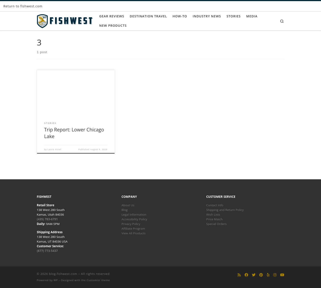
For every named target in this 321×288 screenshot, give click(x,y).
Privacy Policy (130, 224)
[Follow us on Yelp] (268, 275)
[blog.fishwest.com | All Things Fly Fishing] (65, 20)
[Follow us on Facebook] (246, 275)
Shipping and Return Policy (225, 210)
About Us (127, 205)
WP (56, 280)
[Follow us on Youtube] (282, 275)
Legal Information (133, 214)
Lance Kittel (54, 149)
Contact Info (214, 205)
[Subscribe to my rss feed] (239, 275)
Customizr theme (98, 280)
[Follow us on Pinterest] (261, 275)
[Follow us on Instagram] (274, 275)
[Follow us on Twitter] (253, 275)
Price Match (214, 219)
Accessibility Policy (134, 219)
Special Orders (216, 224)
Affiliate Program (133, 229)
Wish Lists (213, 214)
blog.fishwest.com (63, 274)
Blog (124, 210)
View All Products (133, 233)
